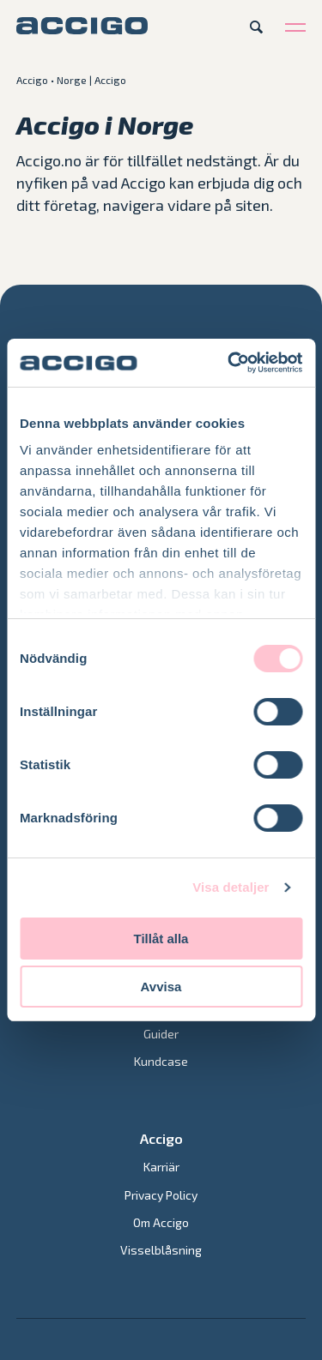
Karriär (161, 1166)
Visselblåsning (161, 1250)
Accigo (32, 80)
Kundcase (161, 1061)
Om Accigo (161, 1222)
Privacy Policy (161, 1195)
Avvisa (161, 986)
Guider (161, 1033)
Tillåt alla (161, 938)
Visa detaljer (230, 887)
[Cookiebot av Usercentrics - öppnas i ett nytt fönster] (229, 363)
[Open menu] (295, 26)
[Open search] (256, 27)
